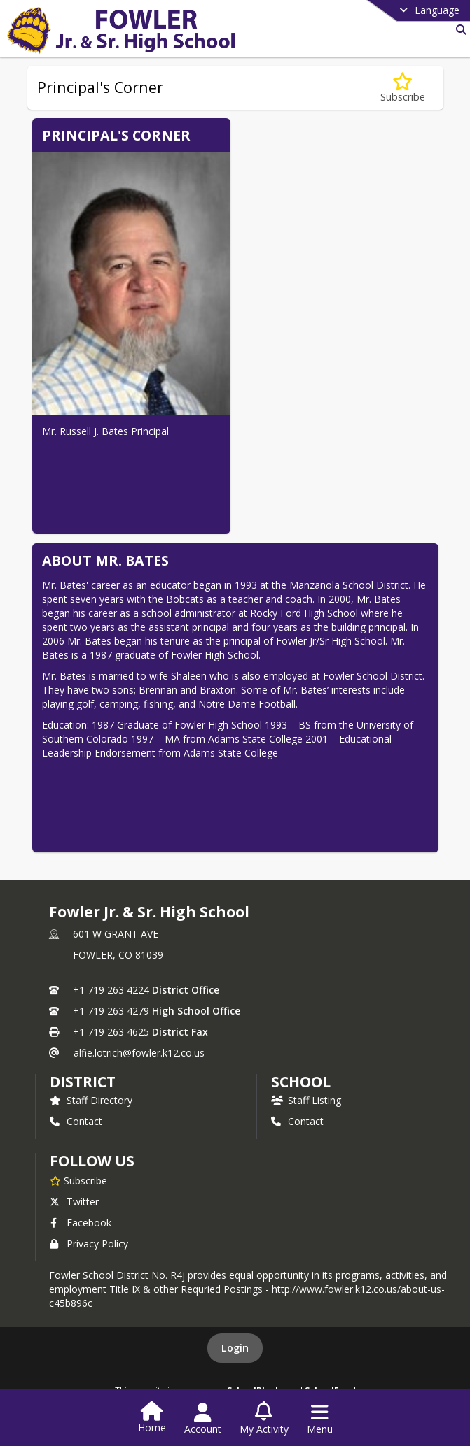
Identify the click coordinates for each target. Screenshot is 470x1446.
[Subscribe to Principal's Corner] (403, 88)
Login (235, 1347)
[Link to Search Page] (458, 29)
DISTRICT (83, 1081)
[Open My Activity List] (264, 1418)
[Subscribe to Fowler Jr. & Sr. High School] (78, 1180)
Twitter (74, 1201)
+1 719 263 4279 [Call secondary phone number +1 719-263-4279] (111, 1010)
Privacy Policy (89, 1243)
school (301, 1081)
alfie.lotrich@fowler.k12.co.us (139, 1052)
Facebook (80, 1222)
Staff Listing (306, 1100)
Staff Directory (91, 1100)
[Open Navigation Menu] (320, 1418)
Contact (76, 1121)
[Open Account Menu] (202, 1418)
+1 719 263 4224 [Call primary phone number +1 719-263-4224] (111, 989)
